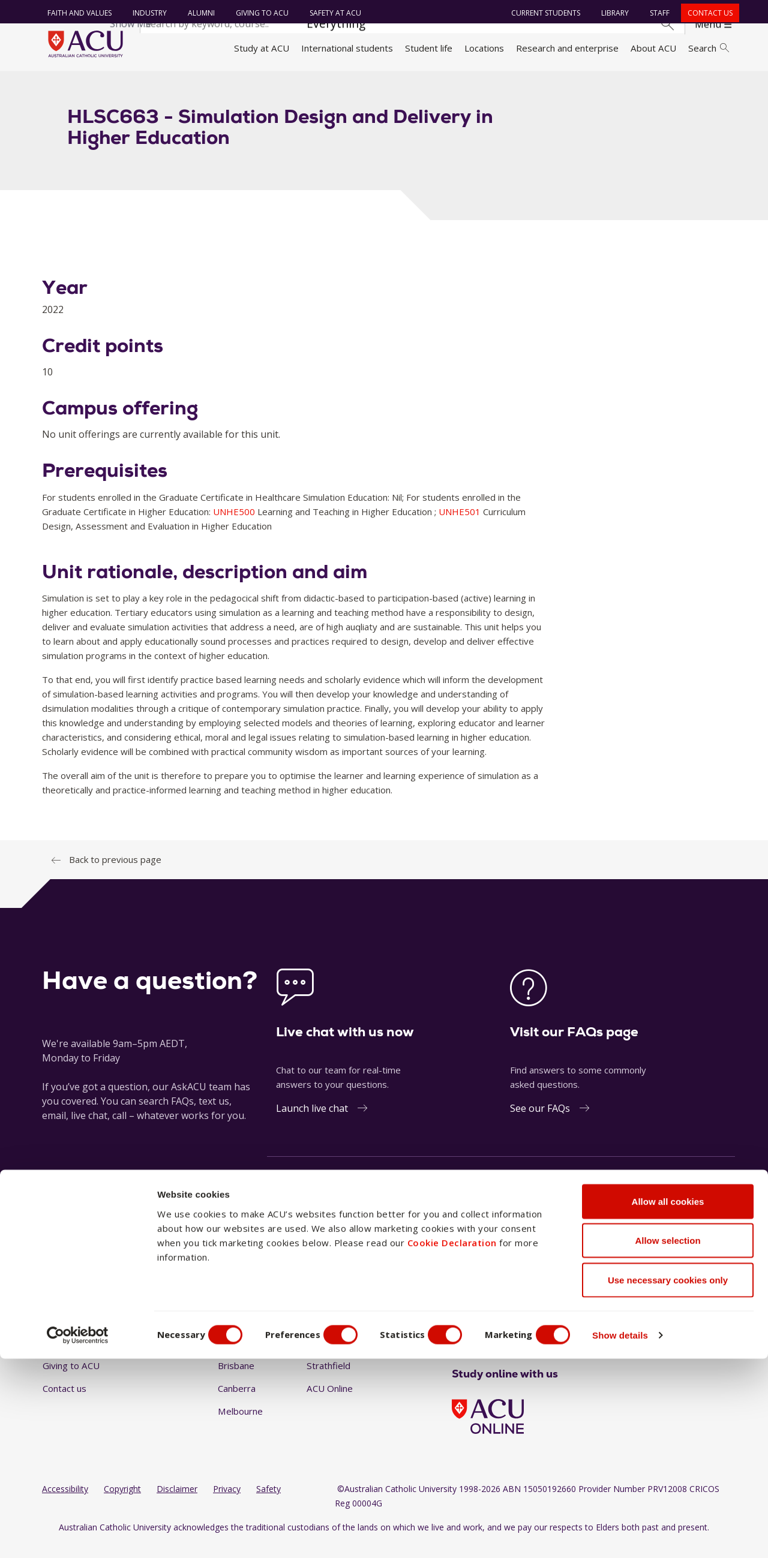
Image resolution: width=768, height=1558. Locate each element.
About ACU (653, 48)
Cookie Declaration (452, 1442)
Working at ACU (75, 1357)
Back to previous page (115, 873)
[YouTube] (515, 1335)
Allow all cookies (668, 1400)
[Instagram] (476, 1335)
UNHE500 (235, 525)
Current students (542, 13)
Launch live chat (312, 1121)
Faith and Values (76, 13)
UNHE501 (461, 525)
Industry (147, 13)
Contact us (707, 13)
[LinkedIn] (495, 1335)
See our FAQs (540, 1121)
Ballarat (233, 1334)
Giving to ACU (259, 13)
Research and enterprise (567, 48)
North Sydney (335, 1334)
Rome (319, 1357)
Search (708, 48)
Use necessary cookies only (668, 1479)
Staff (657, 13)
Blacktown (239, 1357)
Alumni (198, 13)
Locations (484, 48)
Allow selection (667, 1440)
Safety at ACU (332, 13)
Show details (644, 1534)
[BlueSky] (553, 1335)
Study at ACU (261, 48)
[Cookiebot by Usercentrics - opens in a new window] (77, 1535)
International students (347, 48)
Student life (428, 48)
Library (612, 13)
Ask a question (311, 1206)
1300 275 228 (636, 1206)
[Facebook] (456, 1335)
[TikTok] (534, 1335)
